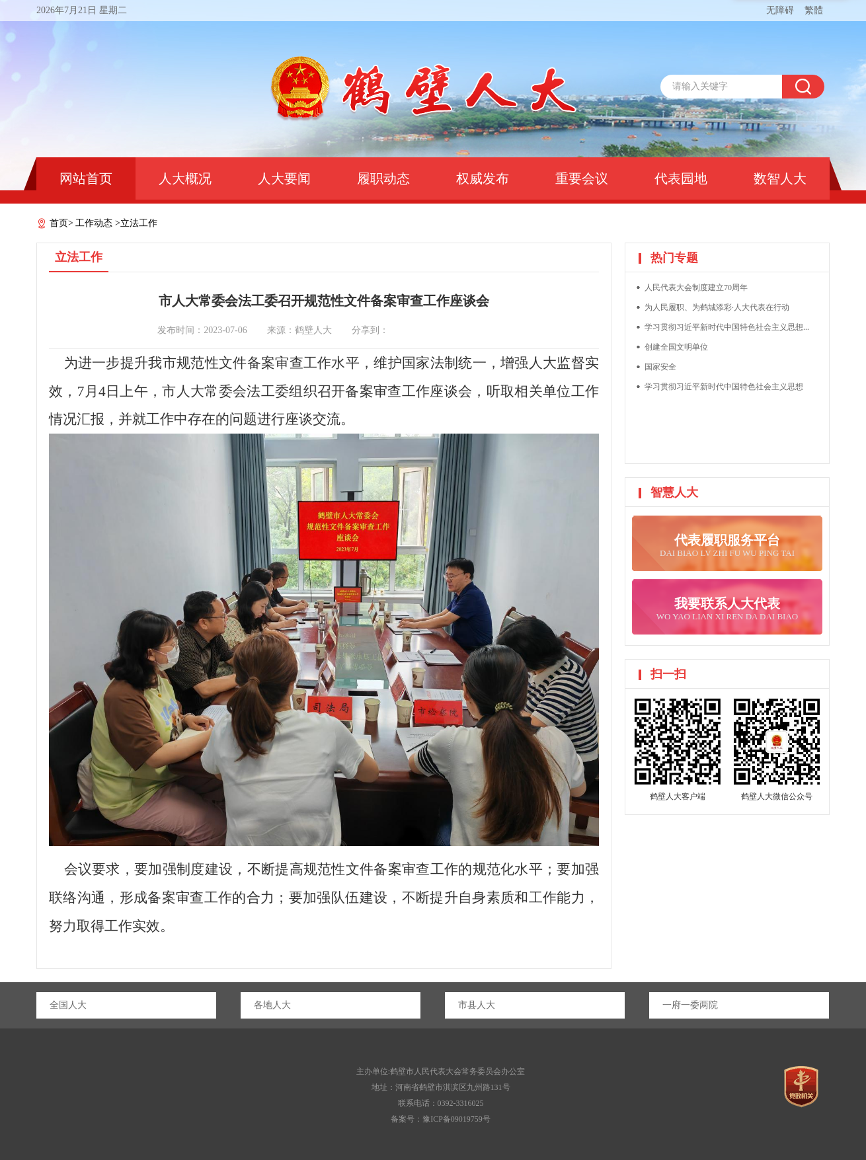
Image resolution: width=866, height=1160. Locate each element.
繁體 (814, 10)
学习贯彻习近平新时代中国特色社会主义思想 (724, 386)
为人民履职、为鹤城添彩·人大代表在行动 (717, 307)
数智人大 (780, 178)
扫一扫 (668, 674)
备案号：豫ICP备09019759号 (441, 1119)
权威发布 (482, 178)
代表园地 (680, 178)
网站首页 (85, 178)
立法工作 (138, 223)
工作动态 (93, 223)
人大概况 (185, 178)
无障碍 (780, 10)
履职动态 (383, 178)
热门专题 (674, 257)
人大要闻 (284, 178)
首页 (59, 223)
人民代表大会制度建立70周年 (696, 287)
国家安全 (660, 366)
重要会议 (581, 178)
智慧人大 (674, 492)
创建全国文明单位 (676, 347)
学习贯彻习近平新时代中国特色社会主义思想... (727, 327)
